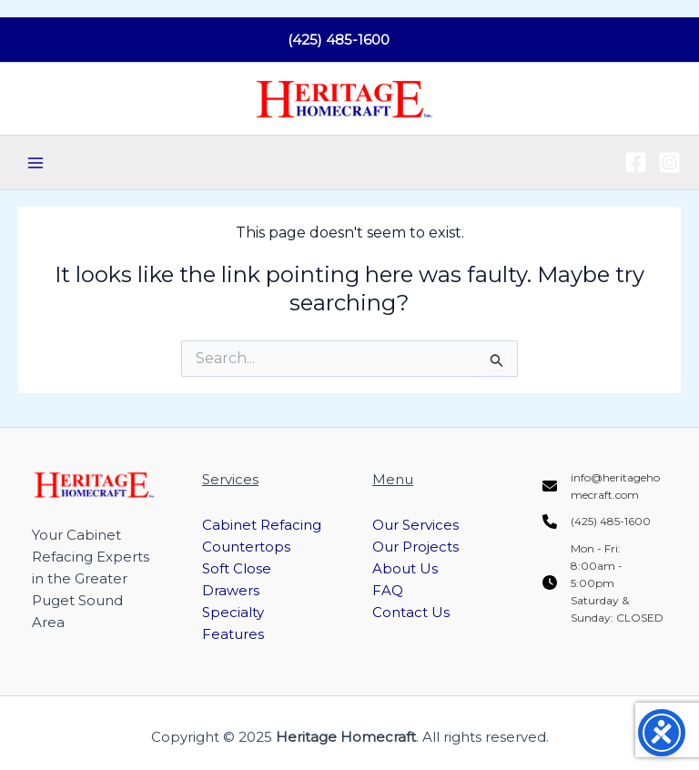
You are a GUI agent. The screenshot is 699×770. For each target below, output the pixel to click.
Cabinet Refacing (261, 524)
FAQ (387, 590)
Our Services (415, 524)
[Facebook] (635, 162)
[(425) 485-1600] (596, 521)
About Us (405, 568)
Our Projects (415, 546)
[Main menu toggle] (35, 163)
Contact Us (411, 612)
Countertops (246, 546)
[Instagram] (669, 162)
